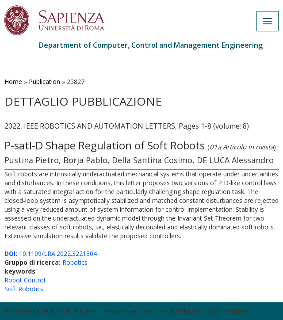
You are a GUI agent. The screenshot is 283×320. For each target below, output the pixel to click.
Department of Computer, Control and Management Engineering (151, 45)
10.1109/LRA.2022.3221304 (50, 253)
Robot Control (24, 280)
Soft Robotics (23, 289)
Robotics (75, 262)
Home (13, 81)
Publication (44, 81)
